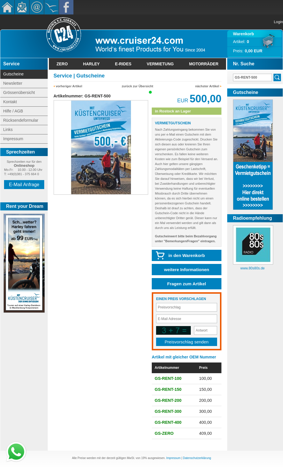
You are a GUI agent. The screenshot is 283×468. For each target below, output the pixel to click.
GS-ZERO (164, 433)
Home (7, 7)
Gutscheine (13, 74)
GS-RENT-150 (168, 389)
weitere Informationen (186, 269)
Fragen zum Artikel (186, 283)
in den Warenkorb (186, 255)
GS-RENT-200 (168, 400)
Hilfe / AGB (13, 111)
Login (278, 22)
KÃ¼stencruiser (51, 7)
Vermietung (160, 64)
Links (8, 129)
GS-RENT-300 (168, 411)
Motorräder (204, 64)
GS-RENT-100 (168, 378)
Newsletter (22, 7)
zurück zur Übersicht (137, 86)
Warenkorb (243, 34)
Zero (62, 64)
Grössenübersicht (19, 92)
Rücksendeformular (20, 120)
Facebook (66, 7)
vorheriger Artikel (69, 86)
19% (144, 458)
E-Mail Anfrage (24, 184)
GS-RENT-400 (168, 422)
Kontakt (36, 7)
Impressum (13, 138)
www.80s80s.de (252, 268)
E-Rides (123, 64)
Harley (91, 64)
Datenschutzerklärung (197, 458)
